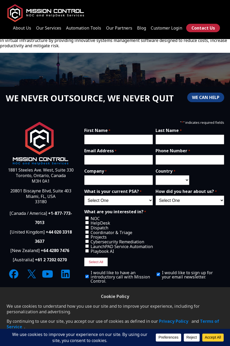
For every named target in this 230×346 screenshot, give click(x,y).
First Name (97, 130)
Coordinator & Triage (111, 232)
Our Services (48, 28)
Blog (141, 28)
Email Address (100, 151)
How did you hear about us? (186, 191)
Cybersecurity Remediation (117, 242)
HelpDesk (100, 223)
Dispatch (99, 228)
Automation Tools (83, 28)
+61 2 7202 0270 (51, 260)
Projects (99, 237)
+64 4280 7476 (55, 250)
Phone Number (173, 151)
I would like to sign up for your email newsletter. (187, 275)
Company (95, 171)
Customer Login (166, 28)
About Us (22, 28)
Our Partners (119, 28)
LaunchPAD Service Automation (122, 246)
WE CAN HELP (205, 97)
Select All (96, 262)
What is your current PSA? (113, 191)
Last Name (168, 130)
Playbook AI (102, 251)
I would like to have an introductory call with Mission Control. (120, 277)
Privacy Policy (173, 321)
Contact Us (203, 28)
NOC (95, 218)
